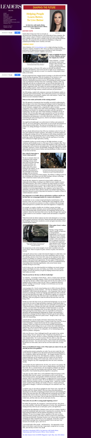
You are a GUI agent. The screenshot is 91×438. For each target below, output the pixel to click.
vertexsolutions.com (40, 47)
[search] (7, 32)
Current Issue (7, 17)
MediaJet (6, 15)
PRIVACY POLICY (7, 26)
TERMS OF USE (7, 27)
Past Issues (6, 18)
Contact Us (6, 23)
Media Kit (6, 14)
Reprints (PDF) (7, 21)
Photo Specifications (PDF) (11, 22)
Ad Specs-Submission (9, 19)
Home (5, 13)
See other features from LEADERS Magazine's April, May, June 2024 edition (43, 435)
